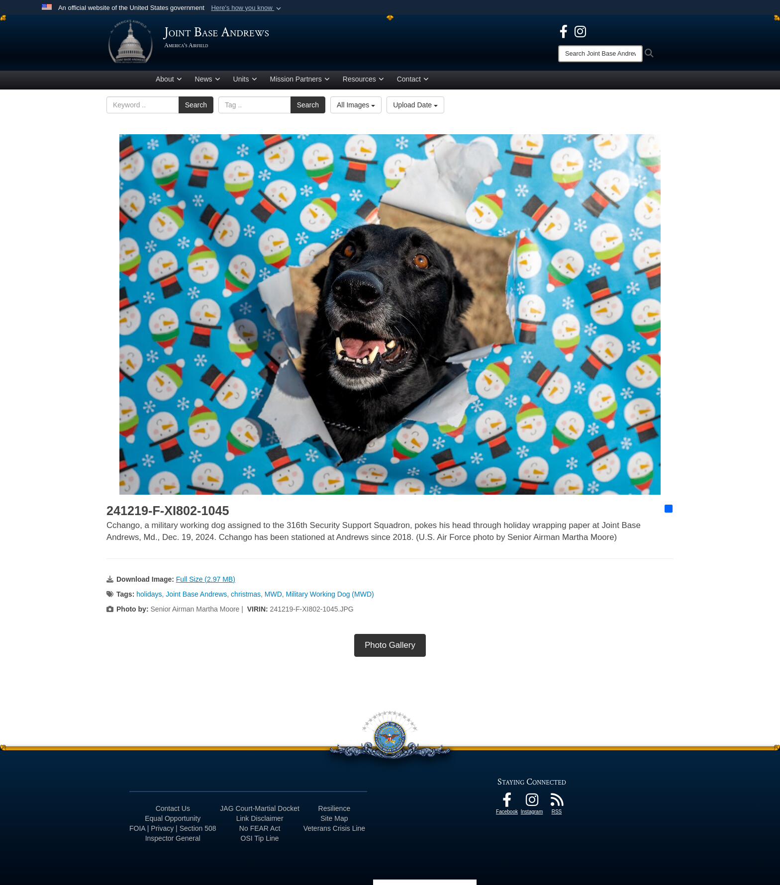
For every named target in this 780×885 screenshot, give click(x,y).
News (207, 81)
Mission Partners (300, 81)
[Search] (600, 53)
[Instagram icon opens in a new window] (580, 31)
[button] (247, 8)
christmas (246, 596)
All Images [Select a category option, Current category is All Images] (356, 107)
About (169, 81)
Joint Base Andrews (196, 596)
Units (245, 81)
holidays (149, 596)
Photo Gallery (390, 646)
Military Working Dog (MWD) (330, 596)
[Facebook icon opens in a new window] (564, 31)
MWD (273, 596)
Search (196, 107)
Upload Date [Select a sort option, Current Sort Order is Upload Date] (415, 107)
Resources (363, 81)
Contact (413, 81)
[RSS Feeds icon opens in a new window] (556, 804)
